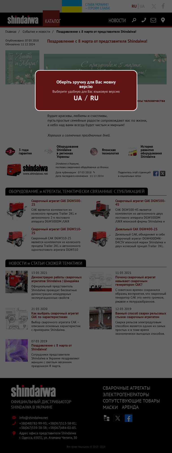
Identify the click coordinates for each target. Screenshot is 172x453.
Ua (78, 97)
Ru (94, 97)
